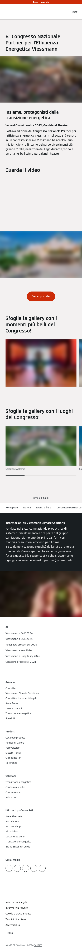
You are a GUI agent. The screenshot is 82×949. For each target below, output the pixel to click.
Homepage (12, 507)
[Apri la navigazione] (75, 11)
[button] (41, 498)
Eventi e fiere (43, 507)
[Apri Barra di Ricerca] (67, 11)
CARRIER (38, 945)
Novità (27, 507)
